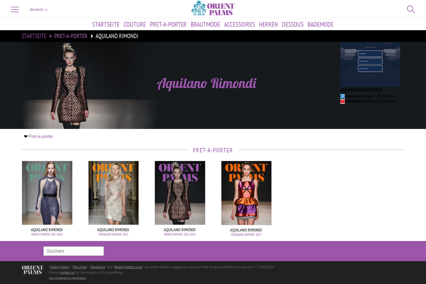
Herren (268, 24)
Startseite (106, 24)
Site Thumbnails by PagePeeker (67, 277)
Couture (135, 24)
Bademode (321, 24)
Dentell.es (97, 267)
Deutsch (39, 9)
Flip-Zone (80, 267)
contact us (67, 272)
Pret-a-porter (168, 24)
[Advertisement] (366, 197)
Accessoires (239, 24)
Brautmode (205, 24)
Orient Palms (59, 267)
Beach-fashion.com (128, 267)
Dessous (292, 24)
